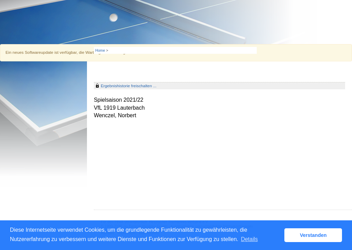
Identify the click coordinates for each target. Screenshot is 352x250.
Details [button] (249, 239)
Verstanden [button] (313, 235)
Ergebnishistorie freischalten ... (128, 85)
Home (100, 50)
